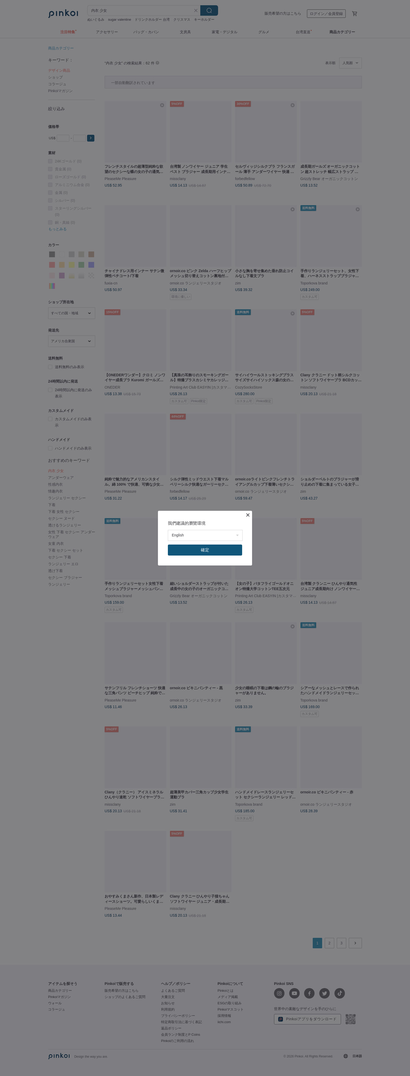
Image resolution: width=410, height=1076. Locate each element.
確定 (205, 550)
